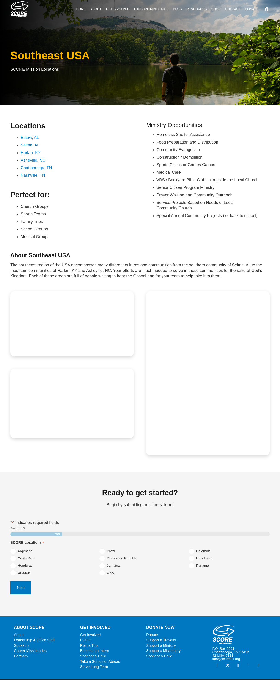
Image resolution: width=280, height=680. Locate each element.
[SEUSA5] (72, 324)
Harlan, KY (31, 152)
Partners (21, 657)
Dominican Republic (123, 559)
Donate (152, 636)
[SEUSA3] (208, 373)
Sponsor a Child (93, 657)
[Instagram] (238, 666)
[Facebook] (217, 666)
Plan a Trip (89, 646)
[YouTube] (258, 666)
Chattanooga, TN (36, 167)
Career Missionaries (30, 652)
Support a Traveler (161, 641)
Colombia (204, 551)
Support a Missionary (163, 652)
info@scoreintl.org (226, 660)
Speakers (22, 646)
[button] (266, 9)
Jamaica (114, 567)
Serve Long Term (94, 668)
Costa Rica (27, 559)
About (19, 636)
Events (85, 641)
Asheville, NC (33, 160)
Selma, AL (30, 145)
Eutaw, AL (30, 137)
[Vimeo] (248, 666)
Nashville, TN (33, 175)
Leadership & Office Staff (34, 641)
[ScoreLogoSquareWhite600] (239, 635)
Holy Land (205, 559)
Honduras (26, 567)
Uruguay (25, 575)
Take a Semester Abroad (100, 662)
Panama (203, 567)
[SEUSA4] (72, 403)
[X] (227, 666)
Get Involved (90, 636)
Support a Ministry (161, 646)
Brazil (112, 551)
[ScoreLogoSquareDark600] (20, 9)
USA (111, 575)
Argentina (26, 551)
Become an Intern (94, 652)
